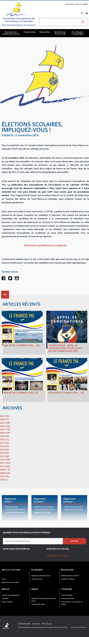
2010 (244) (5, 466)
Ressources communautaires (11, 33)
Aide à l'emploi (7, 602)
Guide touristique (67, 598)
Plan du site (46, 624)
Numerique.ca (82, 627)
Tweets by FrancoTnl (57, 555)
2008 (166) (5, 473)
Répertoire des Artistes (10, 582)
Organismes (30, 32)
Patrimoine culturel (73, 4)
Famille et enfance (68, 579)
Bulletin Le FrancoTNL (60, 33)
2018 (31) (4, 439)
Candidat (5, 598)
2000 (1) (4, 479)
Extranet (36, 624)
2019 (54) (4, 436)
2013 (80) (4, 456)
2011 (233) (5, 462)
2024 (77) (4, 419)
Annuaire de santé (38, 604)
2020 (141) (5, 432)
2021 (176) (5, 429)
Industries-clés (36, 579)
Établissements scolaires (70, 576)
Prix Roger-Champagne (78, 33)
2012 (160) (5, 459)
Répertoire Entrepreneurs (40, 576)
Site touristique (67, 595)
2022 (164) (5, 426)
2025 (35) (4, 416)
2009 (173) (5, 469)
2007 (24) (4, 476)
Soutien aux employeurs (10, 595)
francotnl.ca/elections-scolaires (45, 245)
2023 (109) (5, 422)
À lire (4, 579)
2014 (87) (4, 452)
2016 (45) (4, 446)
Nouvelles (45, 32)
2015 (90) (4, 449)
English (85, 4)
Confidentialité (24, 624)
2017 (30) (4, 442)
